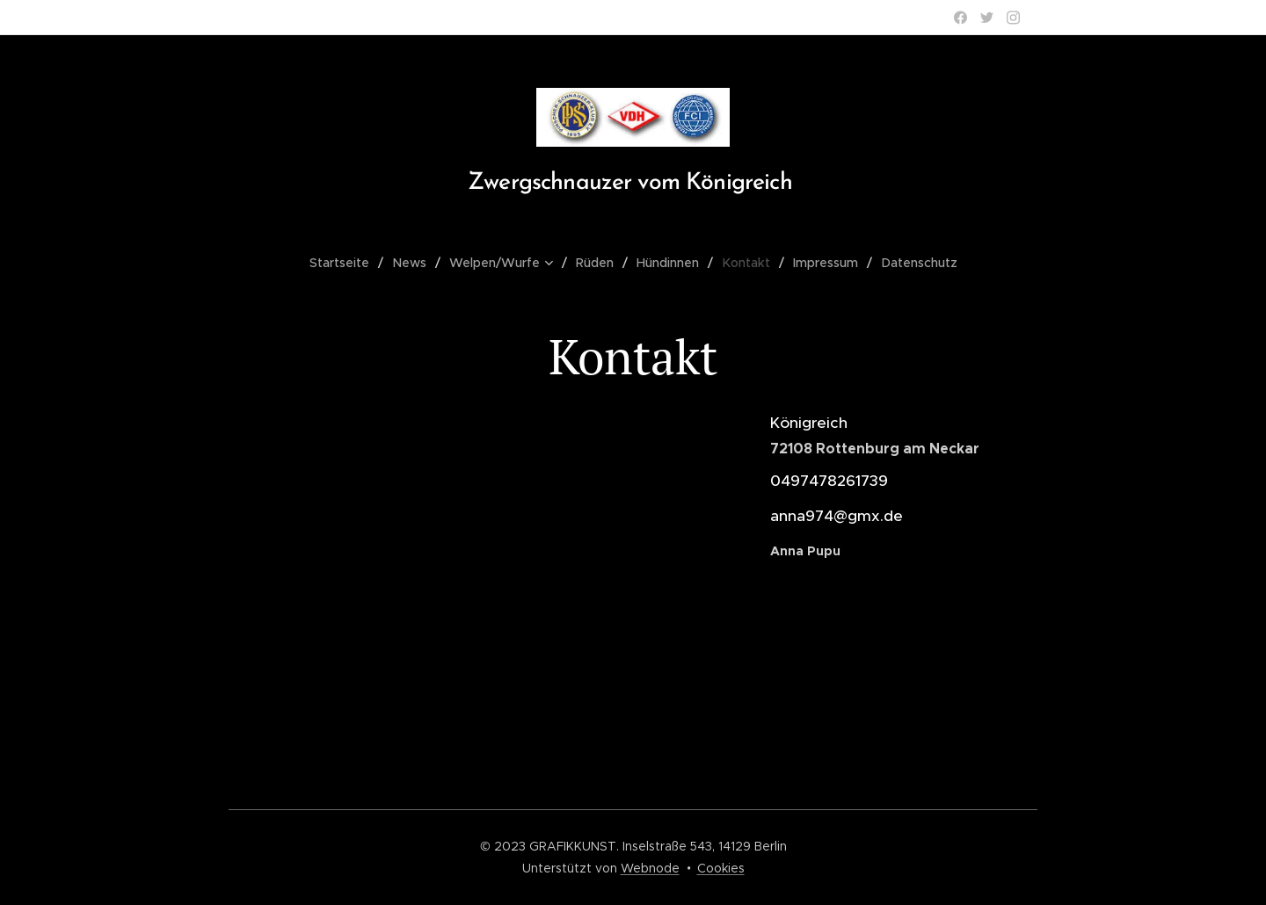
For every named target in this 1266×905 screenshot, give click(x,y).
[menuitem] (349, 263)
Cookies (721, 868)
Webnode (650, 868)
